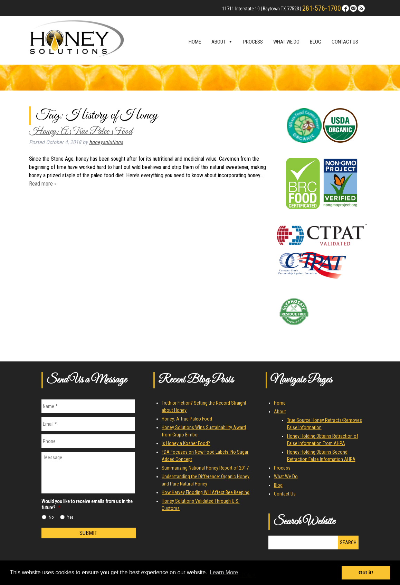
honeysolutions (106, 142)
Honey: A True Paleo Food (80, 131)
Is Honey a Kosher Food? (186, 443)
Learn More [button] (224, 572)
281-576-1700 (321, 8)
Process (253, 42)
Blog (315, 42)
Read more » (43, 183)
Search (348, 542)
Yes (70, 517)
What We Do (286, 42)
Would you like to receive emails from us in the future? (87, 504)
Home (195, 42)
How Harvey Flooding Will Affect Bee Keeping (205, 492)
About (222, 42)
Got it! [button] (366, 572)
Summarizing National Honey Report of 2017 (205, 468)
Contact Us (345, 42)
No (51, 517)
